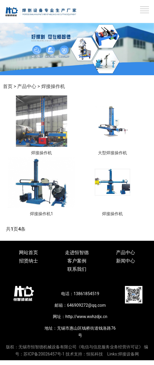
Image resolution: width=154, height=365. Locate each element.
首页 (7, 86)
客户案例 (76, 261)
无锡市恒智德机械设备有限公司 (47, 346)
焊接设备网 (128, 354)
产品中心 (26, 86)
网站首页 (28, 252)
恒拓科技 (94, 354)
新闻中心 (125, 261)
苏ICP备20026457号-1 (43, 354)
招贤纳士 (28, 261)
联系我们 (76, 269)
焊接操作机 (53, 86)
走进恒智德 (77, 252)
